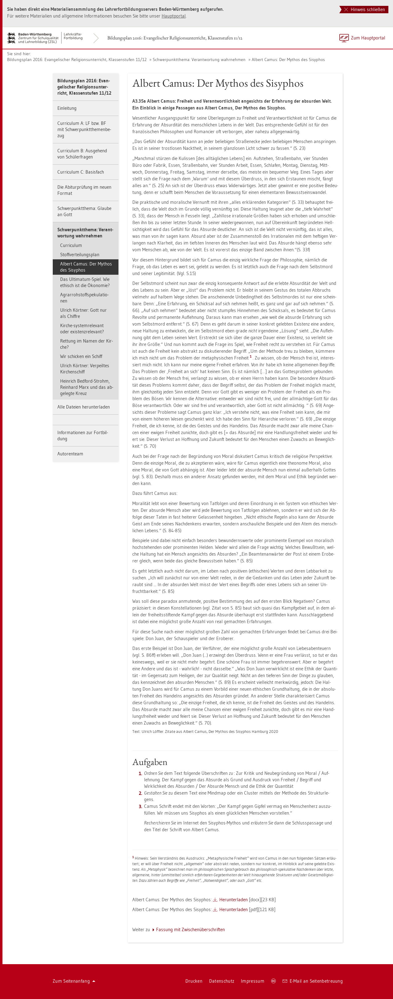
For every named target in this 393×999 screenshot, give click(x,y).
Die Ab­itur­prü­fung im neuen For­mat (84, 190)
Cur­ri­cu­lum (71, 245)
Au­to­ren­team (70, 454)
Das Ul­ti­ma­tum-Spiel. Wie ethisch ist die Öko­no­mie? (85, 282)
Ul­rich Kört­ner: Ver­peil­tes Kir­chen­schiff (84, 369)
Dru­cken (193, 981)
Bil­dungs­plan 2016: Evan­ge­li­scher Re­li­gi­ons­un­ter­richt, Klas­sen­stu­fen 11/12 (174, 37)
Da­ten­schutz (221, 981)
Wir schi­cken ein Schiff (81, 356)
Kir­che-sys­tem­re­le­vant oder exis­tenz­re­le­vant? (82, 329)
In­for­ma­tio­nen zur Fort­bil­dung (82, 436)
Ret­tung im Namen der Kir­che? (86, 344)
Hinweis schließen (364, 9)
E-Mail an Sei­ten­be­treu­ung (313, 981)
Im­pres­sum (252, 981)
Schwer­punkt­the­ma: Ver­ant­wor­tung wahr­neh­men (199, 59)
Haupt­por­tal (174, 16)
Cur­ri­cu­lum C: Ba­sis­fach (80, 172)
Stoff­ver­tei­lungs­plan (79, 254)
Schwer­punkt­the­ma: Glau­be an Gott (84, 211)
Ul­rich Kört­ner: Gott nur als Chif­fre (83, 313)
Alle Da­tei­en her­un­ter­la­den (83, 407)
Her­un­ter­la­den (233, 899)
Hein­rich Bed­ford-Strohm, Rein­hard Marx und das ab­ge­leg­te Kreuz (86, 387)
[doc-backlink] (133, 857)
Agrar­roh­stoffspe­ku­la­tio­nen (84, 298)
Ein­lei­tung (67, 108)
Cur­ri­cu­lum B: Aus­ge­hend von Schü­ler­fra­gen (82, 154)
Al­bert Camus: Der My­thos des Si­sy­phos (288, 59)
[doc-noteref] (251, 358)
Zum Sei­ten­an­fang (74, 981)
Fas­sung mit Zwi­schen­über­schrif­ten (190, 929)
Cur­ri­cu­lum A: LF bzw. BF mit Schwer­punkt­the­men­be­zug (84, 129)
